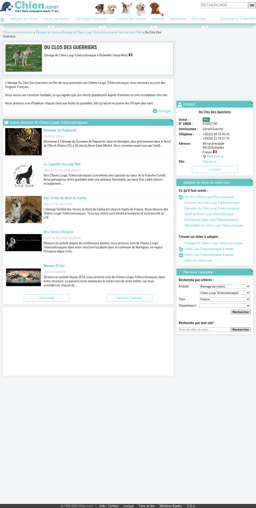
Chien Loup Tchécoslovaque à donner (206, 255)
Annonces (178, 18)
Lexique (128, 506)
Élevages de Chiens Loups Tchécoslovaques (211, 243)
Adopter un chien (24, 18)
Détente (158, 18)
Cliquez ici (209, 161)
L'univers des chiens (130, 18)
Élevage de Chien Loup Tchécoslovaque (88, 32)
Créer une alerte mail (195, 260)
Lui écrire (215, 169)
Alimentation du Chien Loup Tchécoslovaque (211, 225)
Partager (162, 111)
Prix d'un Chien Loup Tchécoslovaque (206, 197)
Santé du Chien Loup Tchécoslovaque (206, 214)
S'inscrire (227, 18)
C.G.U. (191, 506)
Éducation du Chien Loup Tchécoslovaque (209, 208)
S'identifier (247, 18)
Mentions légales (171, 506)
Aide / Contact (108, 506)
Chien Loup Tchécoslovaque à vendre (206, 249)
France (121, 32)
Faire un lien (147, 506)
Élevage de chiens (47, 32)
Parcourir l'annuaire (130, 298)
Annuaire (199, 18)
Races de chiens (56, 18)
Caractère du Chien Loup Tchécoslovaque (209, 203)
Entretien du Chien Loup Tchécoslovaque (208, 220)
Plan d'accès (215, 156)
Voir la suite (46, 298)
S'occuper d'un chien (91, 18)
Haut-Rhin (135, 32)
